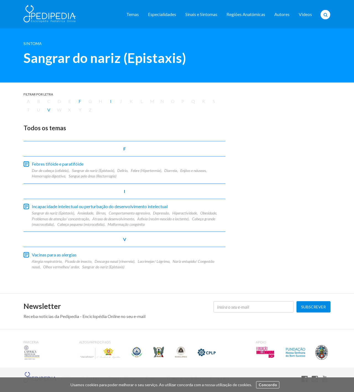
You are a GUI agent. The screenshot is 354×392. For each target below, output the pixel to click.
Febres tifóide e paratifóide (58, 163)
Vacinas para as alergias (54, 254)
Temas (132, 14)
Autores (282, 14)
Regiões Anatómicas (246, 14)
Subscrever (313, 306)
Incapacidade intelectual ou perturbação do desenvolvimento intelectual (100, 206)
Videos (305, 14)
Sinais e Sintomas (201, 14)
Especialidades (162, 14)
